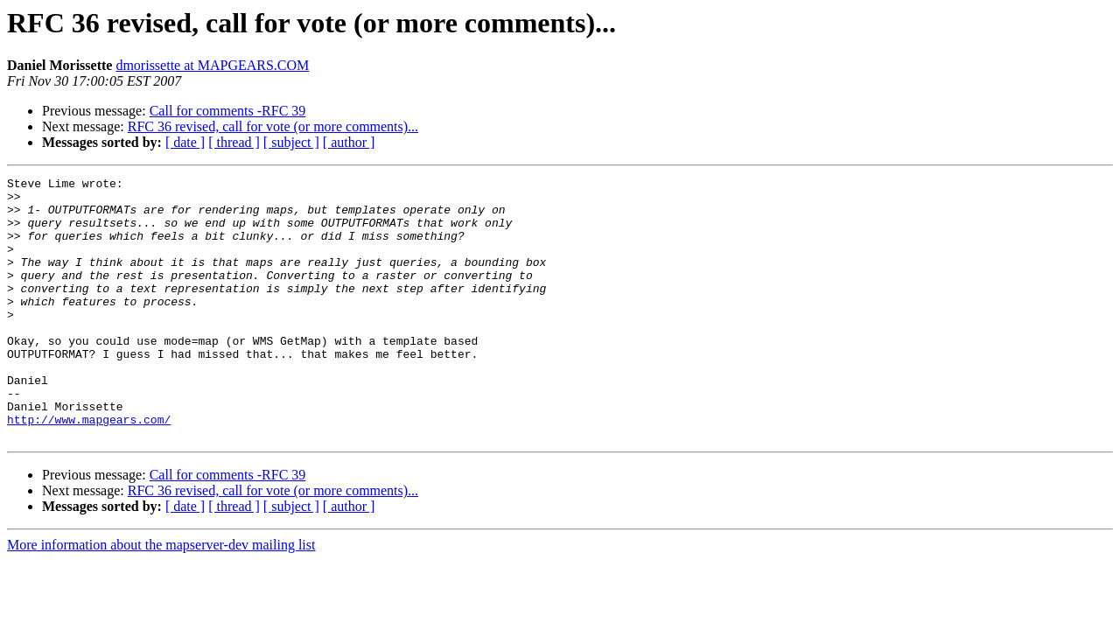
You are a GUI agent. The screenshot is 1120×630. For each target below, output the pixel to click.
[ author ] (349, 142)
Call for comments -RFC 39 (228, 110)
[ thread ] (234, 142)
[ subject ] (291, 142)
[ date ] (185, 142)
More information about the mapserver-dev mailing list (161, 597)
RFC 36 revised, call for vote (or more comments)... (273, 126)
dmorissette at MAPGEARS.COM (212, 65)
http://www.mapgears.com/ (89, 469)
